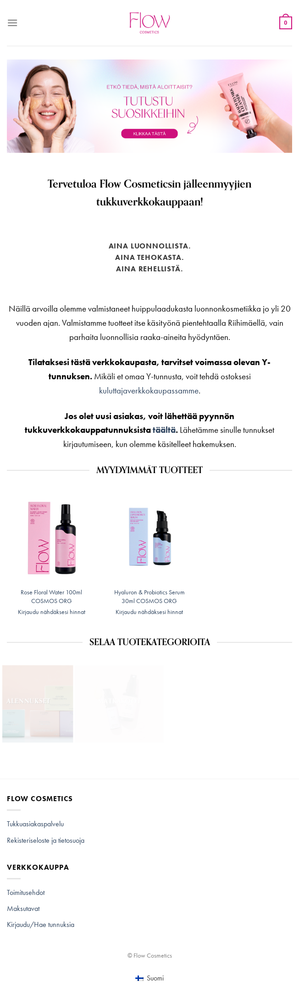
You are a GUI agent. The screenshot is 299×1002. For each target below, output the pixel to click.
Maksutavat (23, 908)
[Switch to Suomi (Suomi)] (149, 978)
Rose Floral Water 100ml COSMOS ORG (51, 596)
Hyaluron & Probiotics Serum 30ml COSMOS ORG (149, 596)
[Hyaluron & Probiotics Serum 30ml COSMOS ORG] (149, 537)
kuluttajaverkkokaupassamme (149, 390)
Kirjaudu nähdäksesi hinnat (51, 612)
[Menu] (12, 22)
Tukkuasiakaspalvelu (35, 824)
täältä (164, 430)
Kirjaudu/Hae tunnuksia (40, 924)
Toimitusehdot (25, 892)
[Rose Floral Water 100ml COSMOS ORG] (51, 537)
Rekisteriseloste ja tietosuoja (45, 840)
